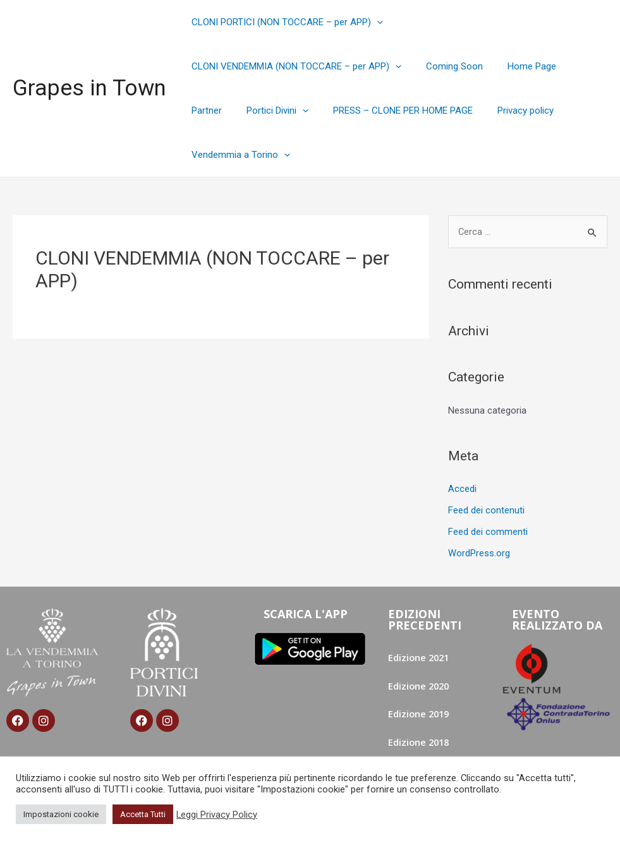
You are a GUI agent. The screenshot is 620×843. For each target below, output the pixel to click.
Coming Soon (445, 66)
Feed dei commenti (488, 531)
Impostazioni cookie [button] (61, 814)
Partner (576, 66)
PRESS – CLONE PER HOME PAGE (339, 110)
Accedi (462, 488)
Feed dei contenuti (486, 510)
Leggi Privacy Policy (216, 814)
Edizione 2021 (420, 656)
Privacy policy (456, 110)
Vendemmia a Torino (237, 155)
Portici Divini (219, 110)
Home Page (517, 66)
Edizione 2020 (420, 685)
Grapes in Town (89, 88)
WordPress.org (479, 552)
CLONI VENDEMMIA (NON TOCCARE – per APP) (293, 66)
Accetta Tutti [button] (143, 814)
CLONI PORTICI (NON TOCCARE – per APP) (284, 22)
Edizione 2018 (420, 742)
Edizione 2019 (420, 713)
